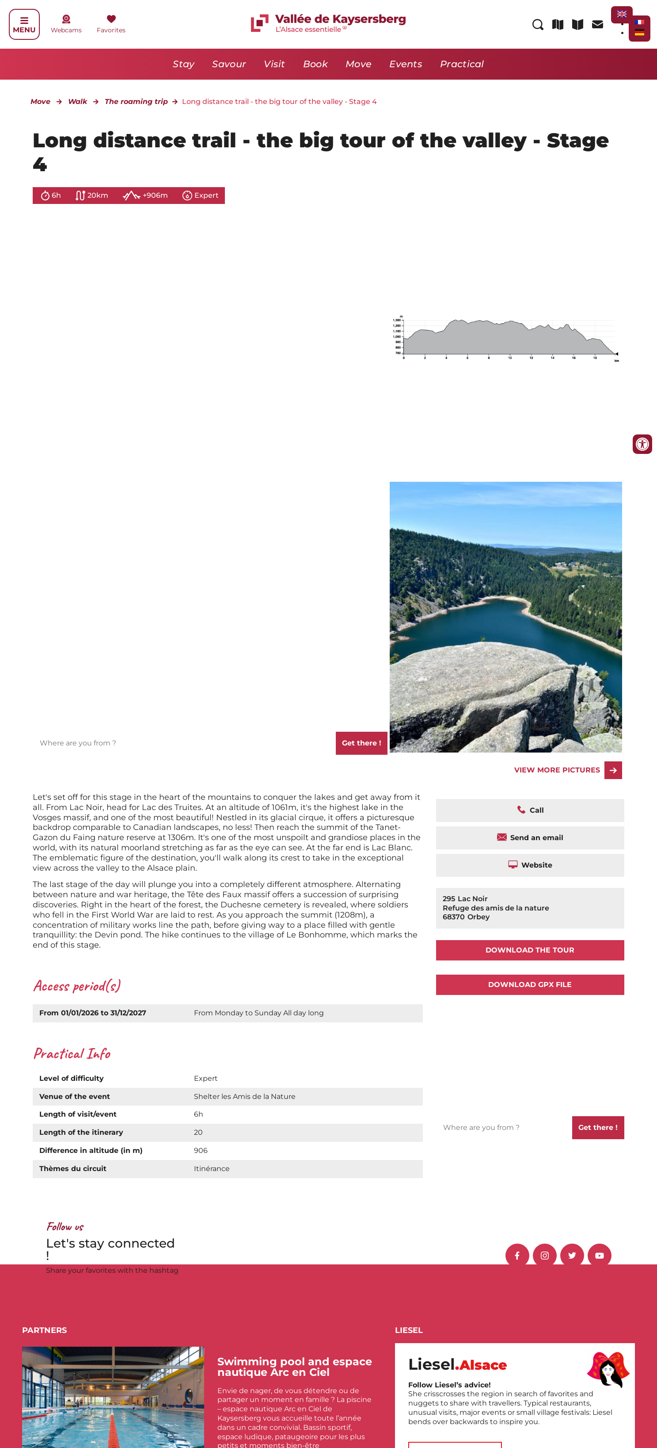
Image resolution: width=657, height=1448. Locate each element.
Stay (183, 63)
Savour (229, 63)
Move (359, 63)
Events (405, 63)
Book (315, 63)
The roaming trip (136, 101)
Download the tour (530, 950)
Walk (77, 101)
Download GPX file (530, 984)
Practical (462, 63)
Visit (274, 63)
